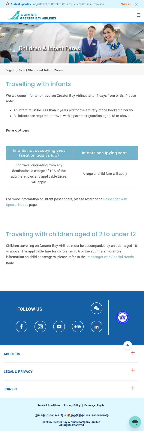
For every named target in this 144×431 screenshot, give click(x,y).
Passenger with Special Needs (110, 257)
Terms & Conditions (49, 405)
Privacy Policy (72, 405)
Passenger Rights (94, 405)
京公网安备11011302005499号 (89, 415)
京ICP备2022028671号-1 (50, 415)
